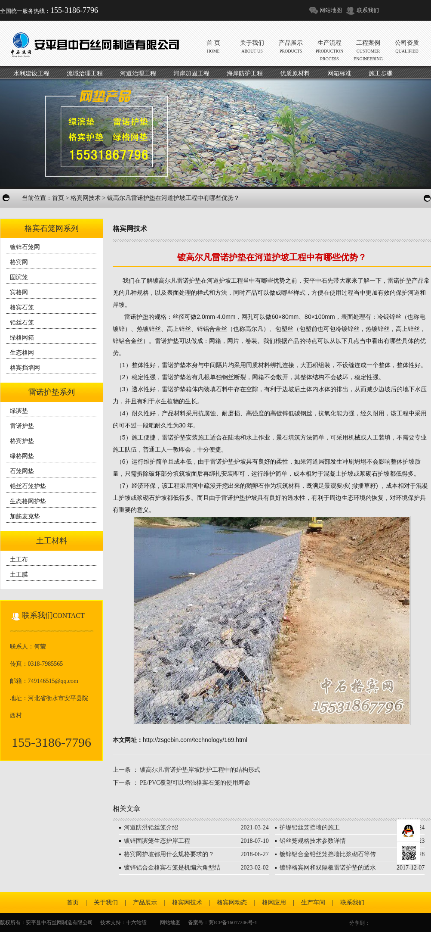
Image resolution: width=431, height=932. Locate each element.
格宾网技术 (86, 198)
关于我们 (106, 902)
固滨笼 (19, 277)
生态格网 (22, 352)
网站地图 (331, 10)
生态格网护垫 (28, 501)
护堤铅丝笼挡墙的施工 (310, 827)
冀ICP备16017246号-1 (233, 923)
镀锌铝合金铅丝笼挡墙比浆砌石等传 (328, 854)
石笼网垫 (22, 471)
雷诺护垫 (22, 426)
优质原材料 (295, 73)
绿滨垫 (19, 411)
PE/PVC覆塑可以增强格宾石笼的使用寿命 (195, 782)
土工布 (19, 559)
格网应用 (274, 902)
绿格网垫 (22, 456)
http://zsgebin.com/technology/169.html (195, 739)
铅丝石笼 (22, 322)
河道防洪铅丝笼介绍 (151, 827)
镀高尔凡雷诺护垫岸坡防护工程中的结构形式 (200, 770)
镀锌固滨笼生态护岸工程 (157, 841)
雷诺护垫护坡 (239, 497)
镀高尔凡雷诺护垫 (177, 280)
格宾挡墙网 (25, 368)
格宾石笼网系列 (52, 228)
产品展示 (145, 902)
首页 (58, 198)
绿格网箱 (22, 337)
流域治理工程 (85, 73)
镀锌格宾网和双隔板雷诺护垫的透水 (328, 867)
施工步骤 (381, 73)
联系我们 (368, 10)
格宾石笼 (22, 307)
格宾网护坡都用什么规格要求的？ (169, 854)
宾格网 (19, 292)
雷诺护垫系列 (51, 392)
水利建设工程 (31, 73)
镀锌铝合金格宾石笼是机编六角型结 (172, 867)
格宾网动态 (232, 902)
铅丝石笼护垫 (28, 486)
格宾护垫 (22, 441)
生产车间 (313, 902)
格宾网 (19, 262)
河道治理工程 (138, 73)
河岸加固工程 (191, 73)
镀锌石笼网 (25, 247)
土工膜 (19, 574)
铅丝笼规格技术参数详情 (313, 841)
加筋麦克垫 (25, 516)
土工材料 (51, 540)
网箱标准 (339, 73)
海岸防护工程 (245, 73)
